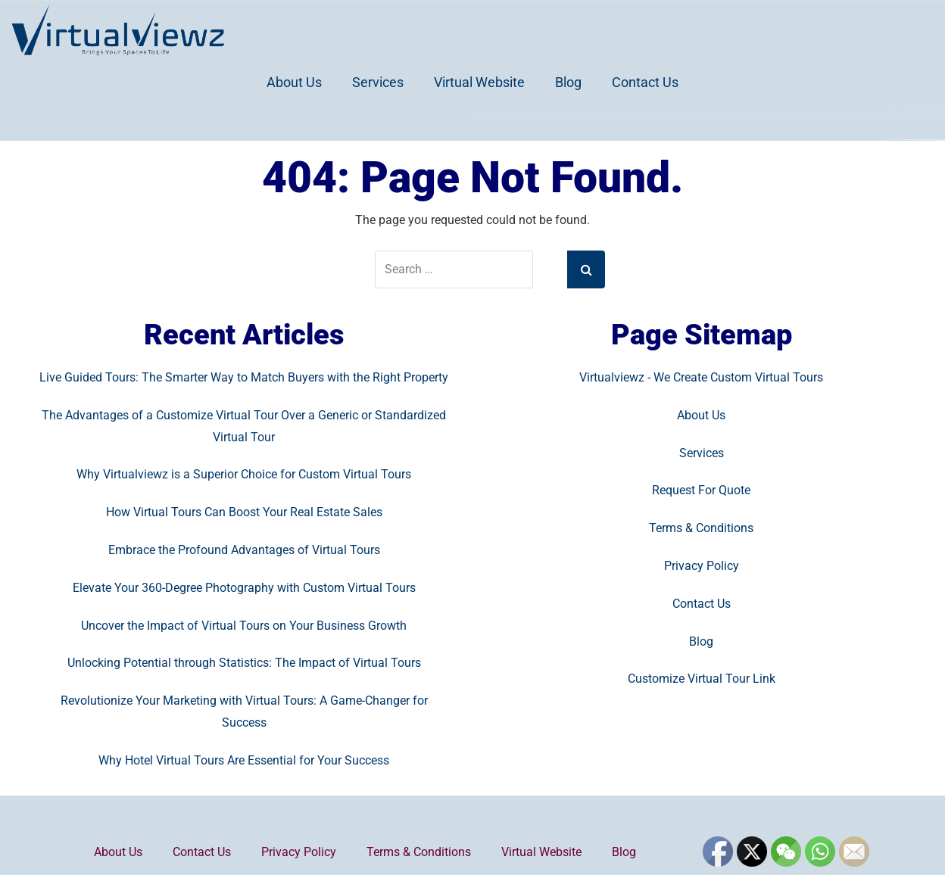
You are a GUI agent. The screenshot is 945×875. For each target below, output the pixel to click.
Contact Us (645, 82)
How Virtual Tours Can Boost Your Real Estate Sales (244, 512)
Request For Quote (701, 490)
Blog (568, 82)
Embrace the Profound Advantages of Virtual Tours (244, 550)
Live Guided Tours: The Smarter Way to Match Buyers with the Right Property (243, 377)
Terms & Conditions (701, 528)
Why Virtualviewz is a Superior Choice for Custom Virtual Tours (243, 474)
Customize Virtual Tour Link (701, 678)
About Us (294, 82)
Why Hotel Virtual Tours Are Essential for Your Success (243, 760)
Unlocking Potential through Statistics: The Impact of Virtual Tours (244, 662)
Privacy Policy (701, 566)
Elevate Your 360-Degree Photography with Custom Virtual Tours (244, 588)
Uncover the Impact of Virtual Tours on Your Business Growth (244, 625)
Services (378, 82)
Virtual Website (479, 82)
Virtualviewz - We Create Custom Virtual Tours (701, 377)
